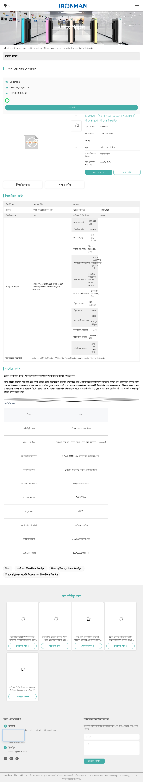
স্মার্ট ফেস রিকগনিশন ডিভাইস (30, 568)
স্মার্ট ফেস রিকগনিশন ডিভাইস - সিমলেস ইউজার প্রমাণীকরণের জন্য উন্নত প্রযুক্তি (88, 639)
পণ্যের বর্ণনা (65, 184)
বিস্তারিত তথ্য (23, 184)
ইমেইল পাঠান (94, 761)
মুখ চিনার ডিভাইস (26, 48)
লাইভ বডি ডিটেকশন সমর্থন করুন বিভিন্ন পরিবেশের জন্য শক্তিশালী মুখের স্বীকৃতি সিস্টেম (22, 689)
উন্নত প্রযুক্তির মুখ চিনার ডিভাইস (66, 568)
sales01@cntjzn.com (19, 87)
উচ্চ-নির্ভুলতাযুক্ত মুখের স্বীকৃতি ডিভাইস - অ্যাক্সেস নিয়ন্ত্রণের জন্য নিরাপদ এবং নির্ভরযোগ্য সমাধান (22, 639)
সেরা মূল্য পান (98, 172)
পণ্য (14, 48)
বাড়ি (9, 48)
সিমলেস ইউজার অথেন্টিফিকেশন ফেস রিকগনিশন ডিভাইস (31, 575)
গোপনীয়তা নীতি (10, 775)
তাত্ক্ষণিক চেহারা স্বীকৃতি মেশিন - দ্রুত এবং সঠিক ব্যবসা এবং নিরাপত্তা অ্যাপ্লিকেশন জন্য (55, 639)
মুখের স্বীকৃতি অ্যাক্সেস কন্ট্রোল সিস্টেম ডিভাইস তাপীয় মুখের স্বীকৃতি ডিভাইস (120, 639)
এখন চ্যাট (71, 108)
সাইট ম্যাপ (23, 775)
